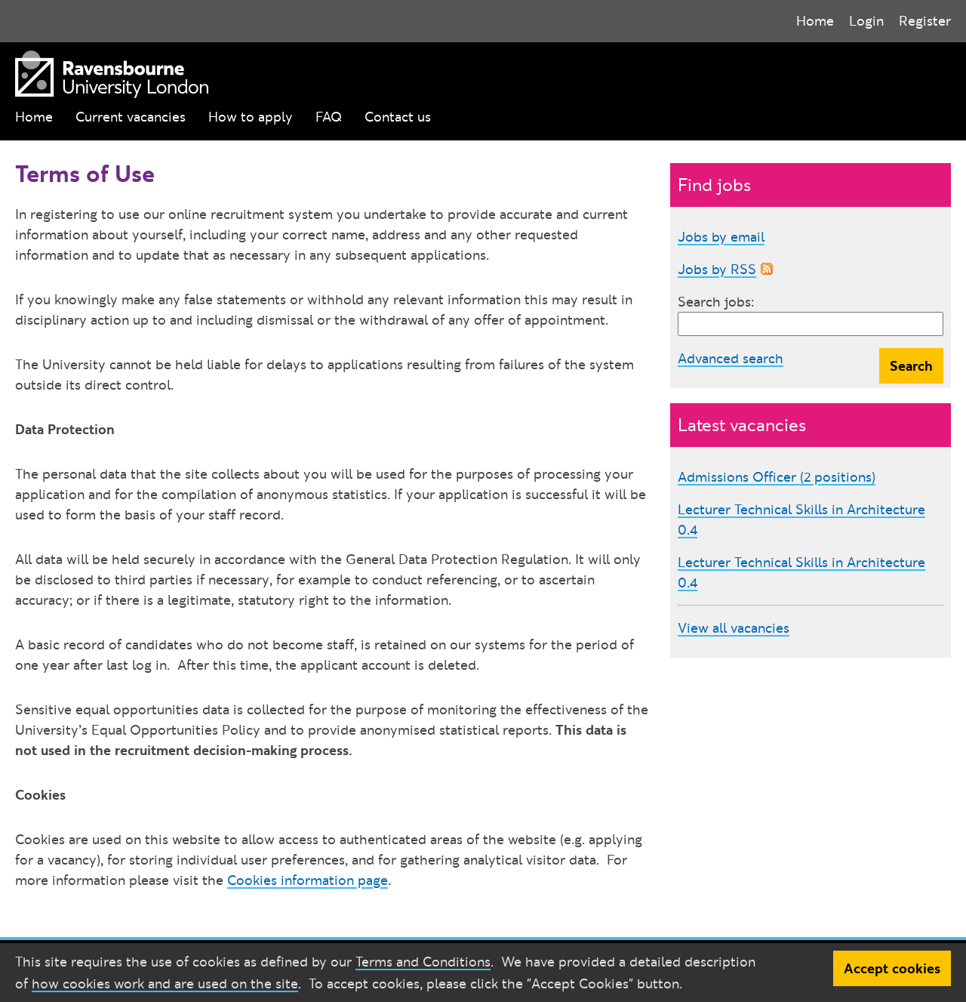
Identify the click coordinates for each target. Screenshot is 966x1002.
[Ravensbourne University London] (108, 71)
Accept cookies (892, 968)
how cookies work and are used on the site (165, 983)
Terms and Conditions (423, 961)
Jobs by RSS (717, 269)
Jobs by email (721, 236)
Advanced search (730, 358)
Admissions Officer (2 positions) (776, 477)
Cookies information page (307, 880)
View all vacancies (733, 628)
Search (911, 366)
